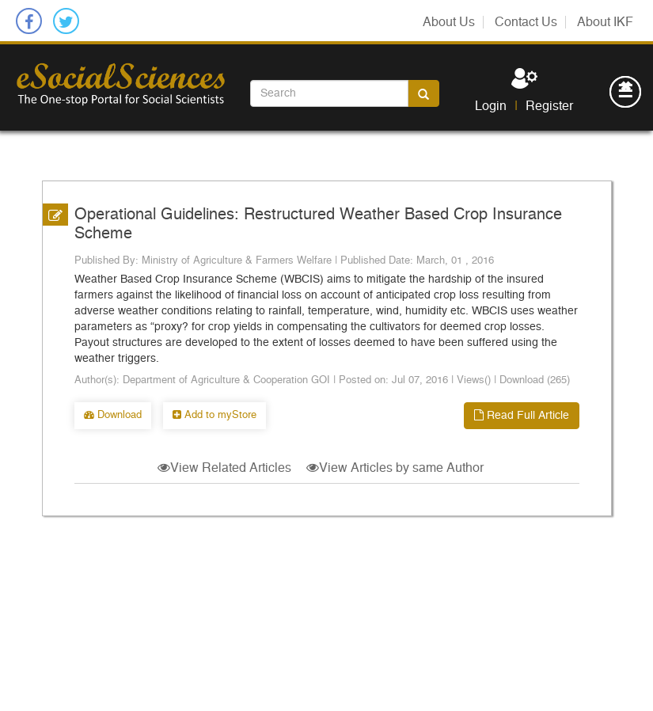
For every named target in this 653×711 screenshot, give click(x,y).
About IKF (605, 22)
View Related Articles (224, 468)
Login (491, 106)
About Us (449, 22)
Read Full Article (521, 415)
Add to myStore (214, 415)
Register (549, 106)
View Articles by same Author (395, 468)
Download (113, 415)
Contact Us (526, 22)
